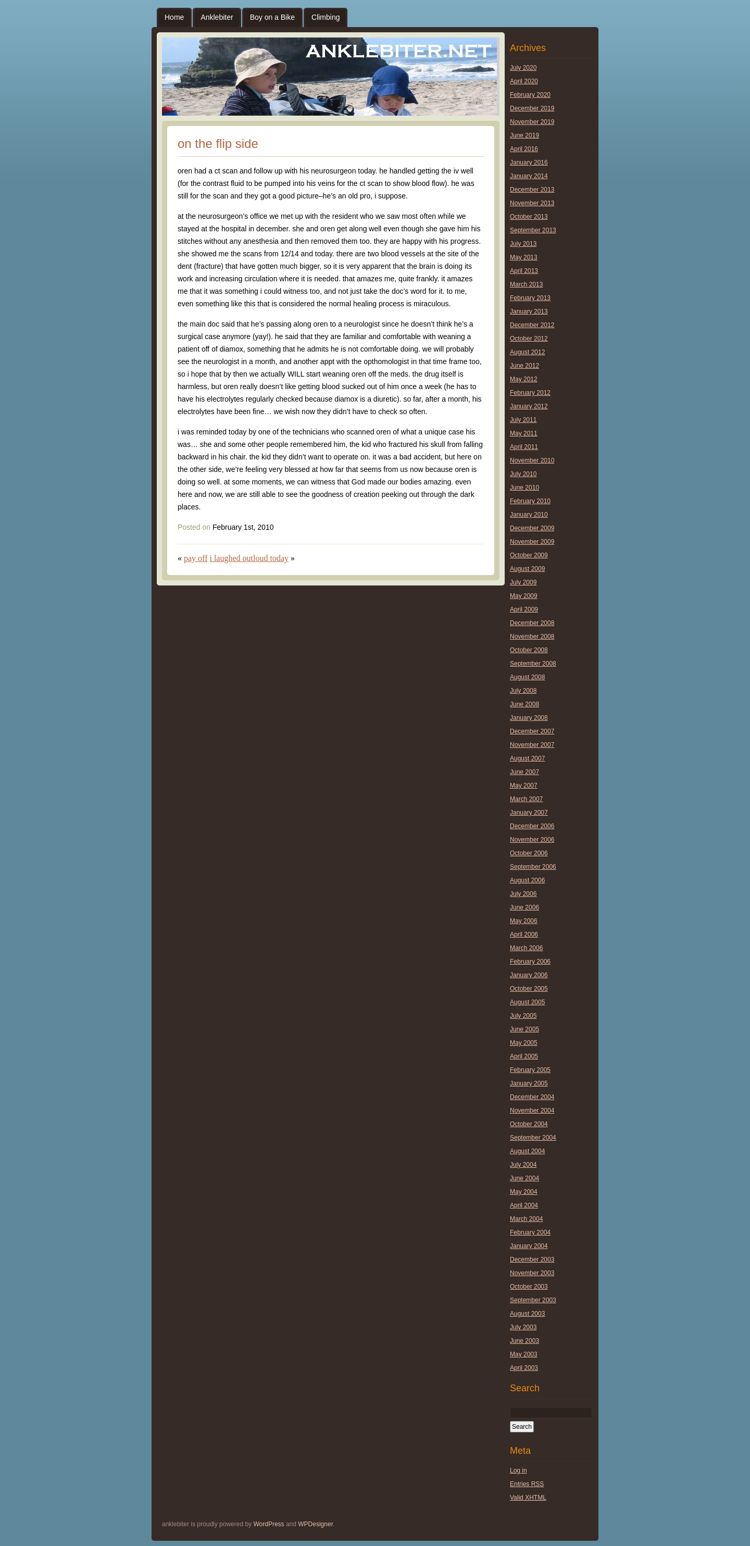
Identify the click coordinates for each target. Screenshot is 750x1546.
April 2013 (524, 271)
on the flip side (218, 143)
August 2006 (527, 880)
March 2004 (526, 1219)
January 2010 (529, 514)
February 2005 (530, 1070)
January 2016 (529, 162)
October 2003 (529, 1286)
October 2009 (529, 555)
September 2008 (533, 663)
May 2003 (524, 1354)
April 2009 (524, 609)
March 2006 (526, 948)
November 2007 (532, 745)
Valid (528, 1497)
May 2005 (524, 1042)
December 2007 (532, 731)
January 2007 (529, 812)
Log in (518, 1470)
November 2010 (532, 460)
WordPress (268, 1524)
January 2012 (529, 406)
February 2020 (530, 94)
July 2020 (523, 67)
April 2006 (524, 934)
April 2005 (524, 1056)
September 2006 (533, 866)
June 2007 (524, 772)
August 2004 (527, 1151)
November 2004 (532, 1110)
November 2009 (532, 541)
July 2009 (523, 582)
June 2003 (524, 1340)
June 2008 (524, 704)
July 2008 (523, 690)
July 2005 (523, 1015)
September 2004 (533, 1137)
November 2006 (532, 839)
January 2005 (529, 1083)
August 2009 (527, 568)
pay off (195, 558)
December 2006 (532, 826)
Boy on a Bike (272, 17)
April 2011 (524, 447)
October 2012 (529, 338)
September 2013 (533, 230)
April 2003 (524, 1368)
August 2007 (527, 758)
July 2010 (523, 474)
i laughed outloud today (249, 558)
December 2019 (532, 108)
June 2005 (524, 1029)
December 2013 (532, 189)
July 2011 (523, 419)
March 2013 (526, 284)
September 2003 (533, 1300)
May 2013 (524, 257)
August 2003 (527, 1313)
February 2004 (530, 1232)
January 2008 (529, 717)
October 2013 (529, 216)
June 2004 (524, 1178)
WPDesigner (315, 1524)
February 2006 (530, 961)
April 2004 (524, 1205)
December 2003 (532, 1259)
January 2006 (529, 975)
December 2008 (532, 623)
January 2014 (529, 176)
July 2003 (523, 1327)
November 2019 (532, 122)
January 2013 (529, 311)
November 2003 (532, 1273)
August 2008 (527, 677)
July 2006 (523, 893)
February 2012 (530, 392)
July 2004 (523, 1164)
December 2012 (532, 325)
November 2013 (532, 203)
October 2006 (529, 853)
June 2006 (524, 907)
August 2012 (527, 352)
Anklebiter (217, 17)
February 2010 (530, 501)
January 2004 (529, 1246)
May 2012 (524, 379)
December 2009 (532, 528)
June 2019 (524, 135)
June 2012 (524, 365)
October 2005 (529, 988)
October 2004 (529, 1124)
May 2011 (524, 433)
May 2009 (524, 596)
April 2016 (524, 149)
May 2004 (524, 1191)
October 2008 (529, 650)
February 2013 (530, 298)
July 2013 (523, 243)
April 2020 (524, 81)
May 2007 (524, 785)
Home (174, 17)
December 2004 (532, 1097)
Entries (527, 1484)
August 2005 (527, 1002)
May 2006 (524, 921)
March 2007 (526, 799)
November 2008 (532, 636)
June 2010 (524, 487)
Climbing (325, 17)
